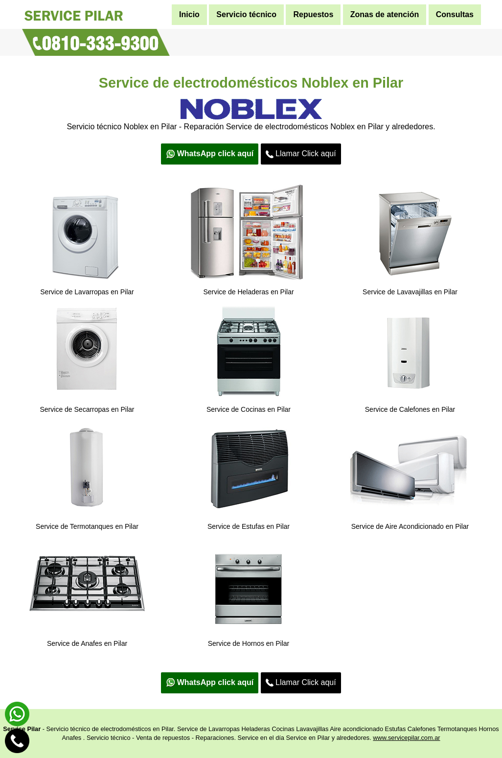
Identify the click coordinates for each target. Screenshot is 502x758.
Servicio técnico (246, 14)
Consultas (455, 14)
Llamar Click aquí (301, 153)
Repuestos (313, 14)
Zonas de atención (384, 14)
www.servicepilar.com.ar (406, 737)
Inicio (189, 14)
